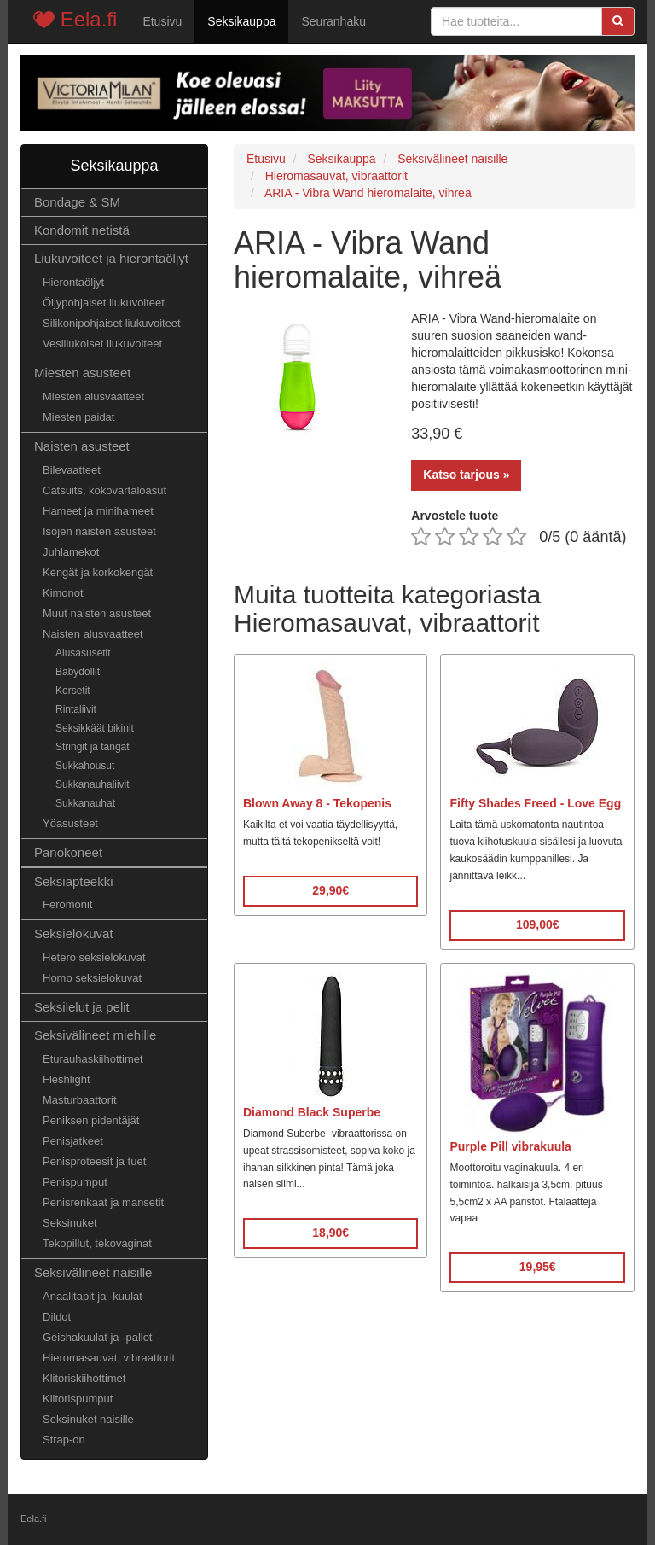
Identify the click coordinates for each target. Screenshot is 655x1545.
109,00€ (537, 924)
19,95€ (537, 1267)
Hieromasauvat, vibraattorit (109, 1357)
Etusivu (162, 21)
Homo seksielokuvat (92, 977)
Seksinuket (70, 1222)
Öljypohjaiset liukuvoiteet (104, 302)
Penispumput (75, 1181)
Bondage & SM (77, 202)
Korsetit (72, 691)
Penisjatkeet (73, 1140)
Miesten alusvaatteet (93, 396)
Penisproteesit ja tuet (94, 1161)
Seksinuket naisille (88, 1419)
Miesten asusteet (82, 372)
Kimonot (63, 592)
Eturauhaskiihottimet (93, 1058)
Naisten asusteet (82, 446)
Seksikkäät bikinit (94, 728)
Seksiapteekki (73, 881)
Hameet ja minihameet (98, 510)
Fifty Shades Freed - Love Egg (535, 803)
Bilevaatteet (72, 470)
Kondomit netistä (82, 230)
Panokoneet (68, 852)
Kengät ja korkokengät (98, 572)
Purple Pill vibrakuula (510, 1146)
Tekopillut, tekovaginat (97, 1243)
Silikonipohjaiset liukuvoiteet (112, 323)
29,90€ (330, 890)
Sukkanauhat (85, 803)
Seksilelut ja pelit (82, 1007)
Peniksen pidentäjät (91, 1120)
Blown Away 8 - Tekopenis (317, 803)
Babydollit (77, 672)
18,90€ (330, 1232)
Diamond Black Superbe (311, 1112)
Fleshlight (66, 1079)
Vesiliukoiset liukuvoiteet (102, 343)
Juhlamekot (71, 551)
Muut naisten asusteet (97, 613)
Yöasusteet (70, 823)
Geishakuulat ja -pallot (97, 1337)
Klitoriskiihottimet (84, 1378)
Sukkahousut (84, 766)
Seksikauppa (241, 21)
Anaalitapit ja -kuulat (92, 1296)
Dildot (57, 1316)
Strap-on (64, 1439)
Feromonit (67, 904)
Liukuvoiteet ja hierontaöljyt (111, 258)
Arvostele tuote (454, 515)
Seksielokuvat (73, 933)
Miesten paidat (78, 417)
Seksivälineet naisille (93, 1272)
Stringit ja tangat (92, 747)
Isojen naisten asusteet (99, 531)
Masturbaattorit (80, 1099)
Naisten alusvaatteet (93, 633)
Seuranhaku (333, 21)
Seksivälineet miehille (95, 1035)
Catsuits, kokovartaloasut (104, 490)
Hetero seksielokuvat (94, 957)
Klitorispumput (78, 1398)
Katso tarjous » (466, 474)
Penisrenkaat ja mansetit (103, 1202)
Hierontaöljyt (73, 282)
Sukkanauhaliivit (92, 784)
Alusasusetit (83, 653)
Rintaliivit (75, 709)
